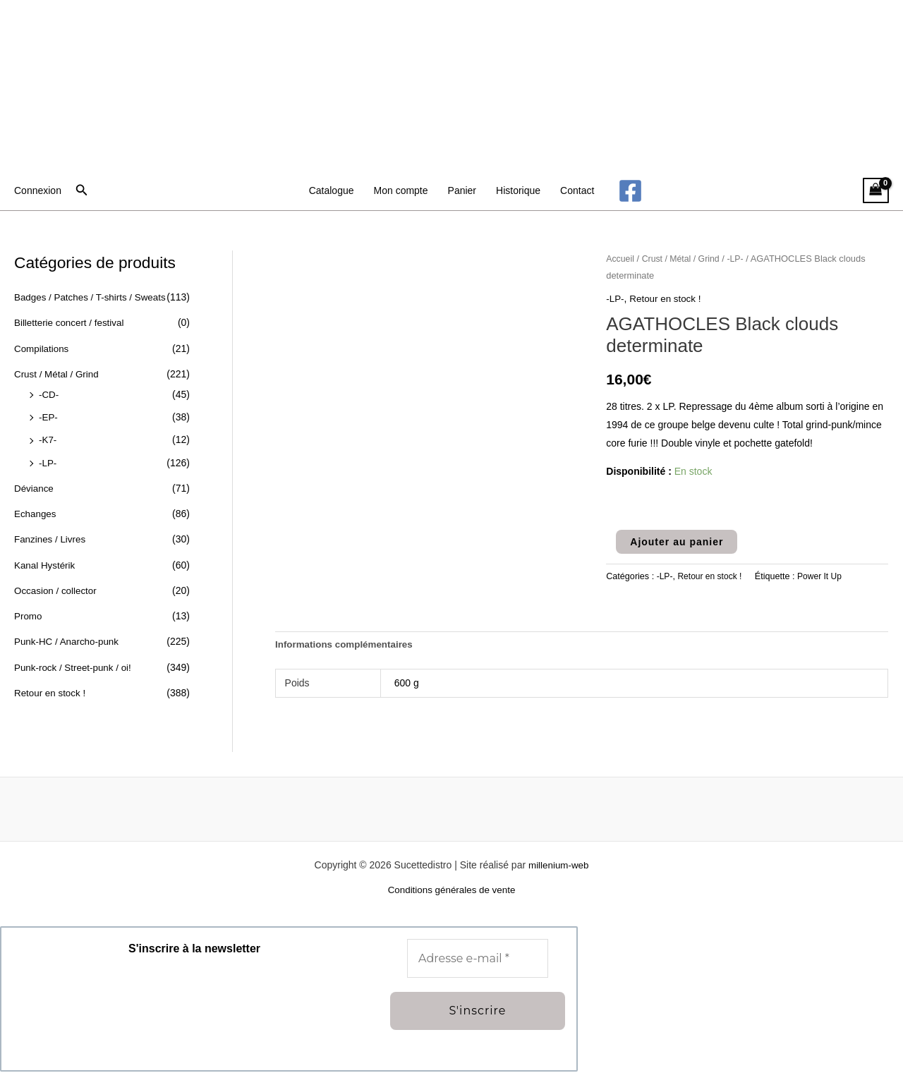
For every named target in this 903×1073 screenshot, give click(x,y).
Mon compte (401, 190)
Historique (518, 190)
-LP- (48, 458)
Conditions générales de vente (451, 891)
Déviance (34, 484)
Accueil (621, 258)
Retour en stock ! (51, 684)
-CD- (49, 392)
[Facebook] (630, 190)
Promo (28, 608)
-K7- (48, 436)
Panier (462, 190)
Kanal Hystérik (46, 558)
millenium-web (558, 866)
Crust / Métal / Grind (58, 372)
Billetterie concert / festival (71, 322)
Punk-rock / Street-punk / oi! (75, 659)
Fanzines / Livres (51, 534)
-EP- (49, 414)
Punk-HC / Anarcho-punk (68, 634)
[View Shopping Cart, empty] (876, 191)
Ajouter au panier (676, 541)
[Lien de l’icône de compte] (37, 190)
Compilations (42, 347)
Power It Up (824, 576)
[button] (81, 190)
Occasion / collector (57, 584)
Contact (577, 190)
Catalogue (331, 190)
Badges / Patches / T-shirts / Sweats (93, 297)
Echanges (36, 508)
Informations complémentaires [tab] (347, 645)
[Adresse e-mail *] (477, 960)
